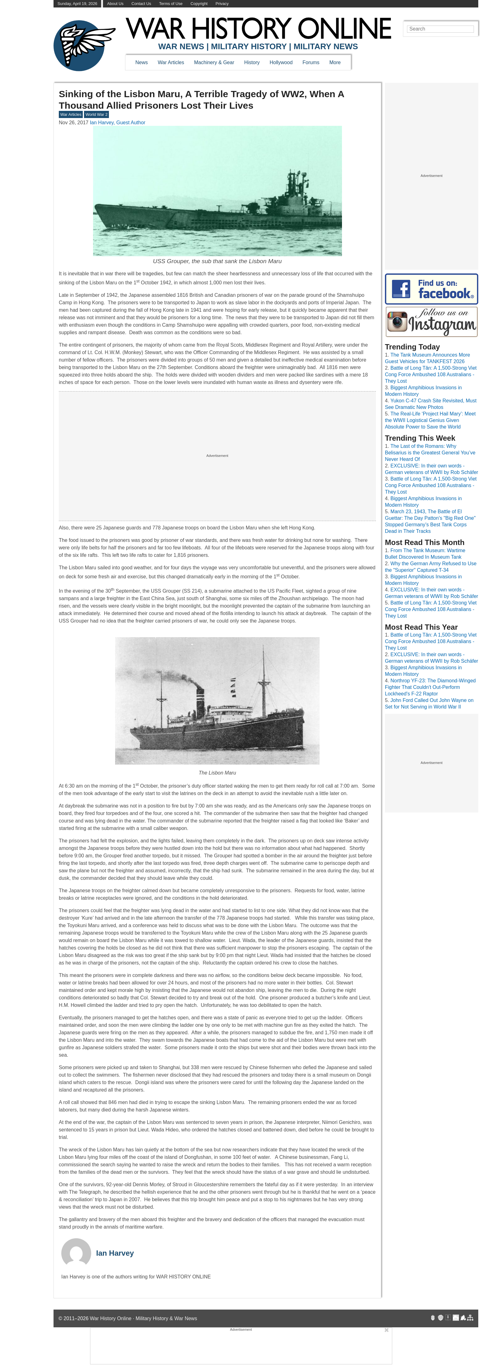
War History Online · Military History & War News (143, 1318)
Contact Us (141, 3)
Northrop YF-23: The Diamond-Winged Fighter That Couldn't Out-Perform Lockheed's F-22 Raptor (430, 687)
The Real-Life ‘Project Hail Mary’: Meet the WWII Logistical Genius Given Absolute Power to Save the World (430, 420)
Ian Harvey (115, 1253)
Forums (310, 62)
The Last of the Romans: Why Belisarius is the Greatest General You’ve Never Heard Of (430, 452)
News (141, 62)
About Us (115, 3)
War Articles (171, 62)
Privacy (222, 3)
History (252, 62)
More (335, 62)
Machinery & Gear (214, 62)
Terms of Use (170, 3)
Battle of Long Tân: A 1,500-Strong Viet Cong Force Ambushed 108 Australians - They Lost (431, 374)
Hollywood (280, 62)
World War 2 (96, 114)
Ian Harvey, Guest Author (117, 122)
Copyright (199, 3)
